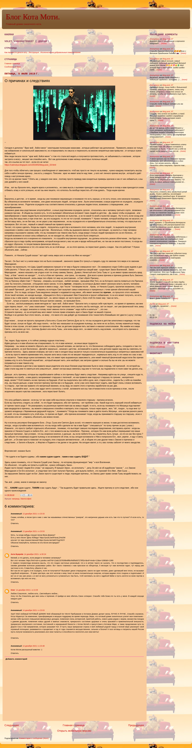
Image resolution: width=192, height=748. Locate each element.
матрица (15, 499)
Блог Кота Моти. (33, 17)
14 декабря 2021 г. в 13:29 (27, 590)
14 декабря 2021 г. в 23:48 (34, 646)
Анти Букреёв (17, 554)
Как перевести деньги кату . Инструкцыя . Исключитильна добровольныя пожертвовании (42, 52)
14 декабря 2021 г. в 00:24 (35, 554)
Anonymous (154, 39)
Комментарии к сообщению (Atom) (34, 738)
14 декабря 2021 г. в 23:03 (34, 610)
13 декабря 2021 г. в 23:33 (34, 514)
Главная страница (12, 63)
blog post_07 (168, 39)
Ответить (15, 523)
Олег (13, 590)
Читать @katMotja (157, 347)
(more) (164, 43)
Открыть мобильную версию (74, 730)
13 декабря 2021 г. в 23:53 (34, 531)
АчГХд (152, 304)
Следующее (11, 725)
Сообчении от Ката (12, 67)
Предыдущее (136, 725)
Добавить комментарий (16, 659)
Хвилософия (25, 499)
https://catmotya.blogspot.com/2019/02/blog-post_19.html (30, 165)
